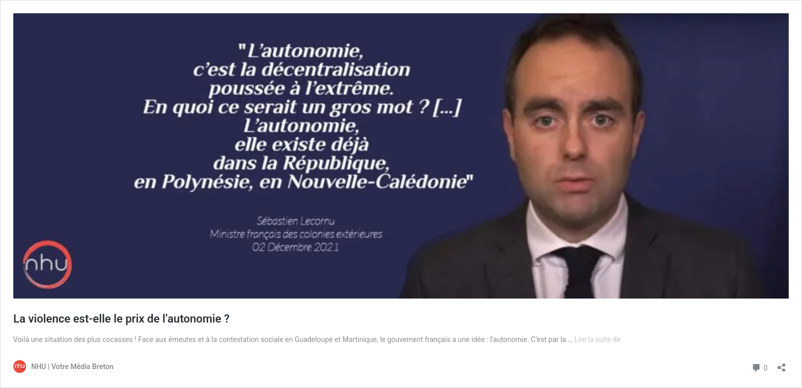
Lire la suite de (597, 339)
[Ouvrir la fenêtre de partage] (781, 364)
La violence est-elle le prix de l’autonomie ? (121, 318)
